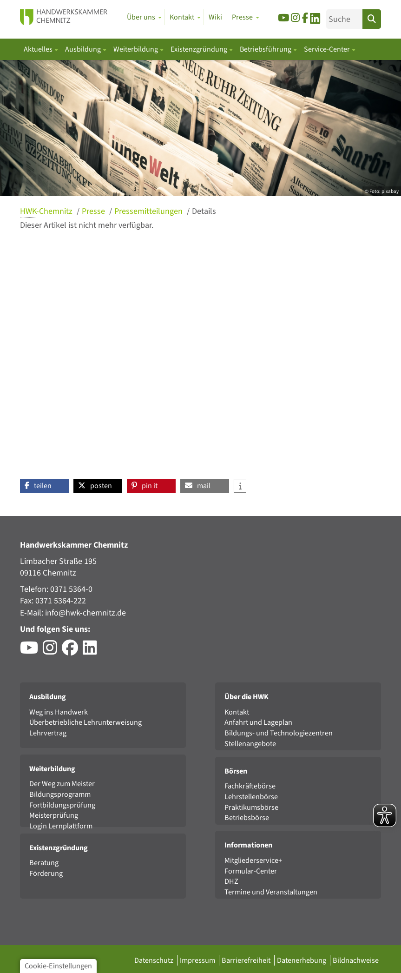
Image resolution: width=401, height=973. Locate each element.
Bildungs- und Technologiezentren (278, 733)
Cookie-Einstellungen (58, 965)
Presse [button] (242, 17)
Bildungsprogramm (60, 794)
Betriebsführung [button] (266, 49)
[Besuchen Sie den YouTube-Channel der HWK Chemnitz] (31, 651)
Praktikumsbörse (251, 807)
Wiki (215, 17)
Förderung (46, 873)
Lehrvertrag (47, 733)
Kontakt (236, 712)
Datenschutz (154, 960)
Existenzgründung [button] (200, 49)
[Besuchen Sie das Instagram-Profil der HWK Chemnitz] (52, 651)
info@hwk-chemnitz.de (85, 613)
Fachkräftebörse (250, 786)
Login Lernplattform (60, 826)
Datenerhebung (302, 960)
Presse (94, 211)
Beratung (44, 862)
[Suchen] (371, 19)
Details (204, 211)
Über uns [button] (141, 17)
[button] (44, 486)
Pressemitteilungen (149, 211)
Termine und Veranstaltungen (270, 892)
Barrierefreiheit (247, 960)
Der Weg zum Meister (62, 783)
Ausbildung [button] (83, 49)
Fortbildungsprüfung (62, 805)
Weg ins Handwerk (58, 712)
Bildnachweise (356, 960)
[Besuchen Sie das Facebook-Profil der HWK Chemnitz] (72, 651)
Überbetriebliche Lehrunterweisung (85, 722)
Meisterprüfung (53, 815)
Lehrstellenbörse (251, 796)
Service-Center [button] (327, 49)
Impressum (198, 960)
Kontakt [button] (182, 17)
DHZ (231, 881)
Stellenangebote (250, 743)
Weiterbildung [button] (136, 49)
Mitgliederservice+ (253, 860)
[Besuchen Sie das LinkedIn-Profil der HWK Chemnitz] (92, 651)
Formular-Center (250, 871)
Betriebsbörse (246, 817)
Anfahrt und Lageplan (258, 722)
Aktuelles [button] (39, 49)
